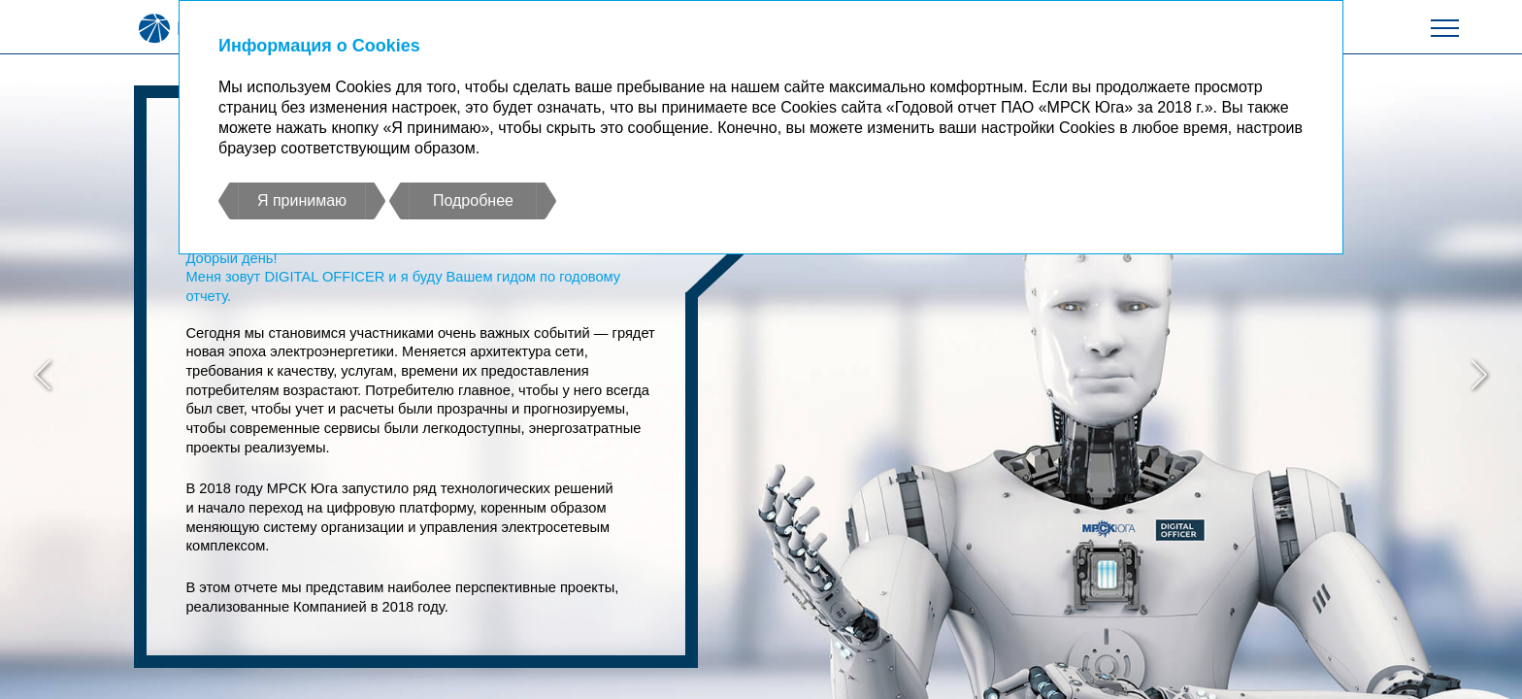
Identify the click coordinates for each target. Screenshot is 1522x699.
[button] (42, 377)
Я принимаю (302, 200)
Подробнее (473, 200)
